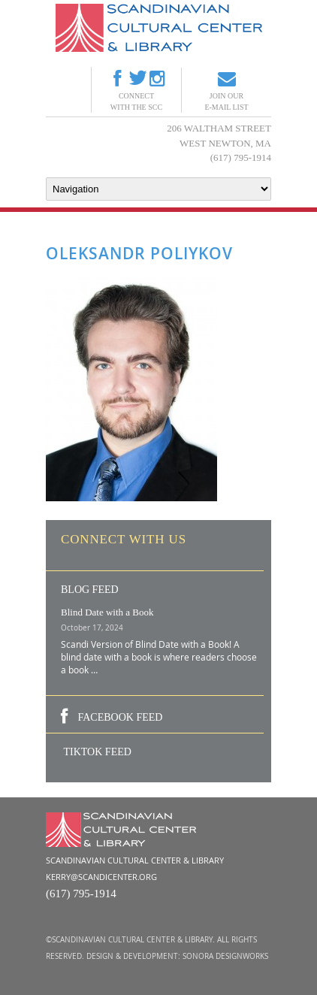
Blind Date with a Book (107, 612)
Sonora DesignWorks (225, 956)
